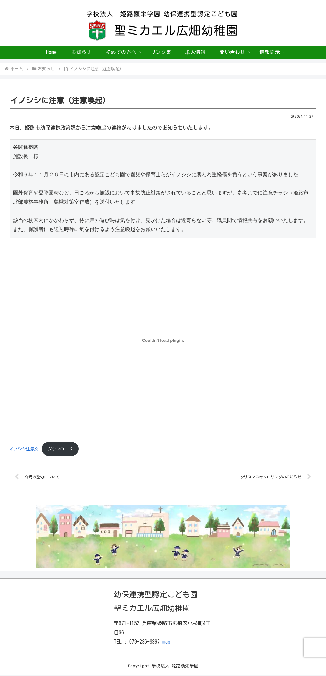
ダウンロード (60, 449)
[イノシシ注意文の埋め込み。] (163, 340)
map (166, 642)
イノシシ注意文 (24, 449)
